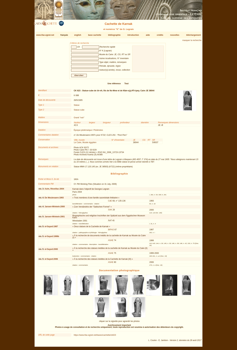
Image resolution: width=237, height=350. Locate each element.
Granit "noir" (79, 119)
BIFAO (111, 231)
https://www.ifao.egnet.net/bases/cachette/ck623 (95, 336)
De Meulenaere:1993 (54, 199)
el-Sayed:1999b (52, 238)
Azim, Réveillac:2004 (54, 190)
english (77, 35)
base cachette (94, 35)
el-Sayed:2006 (51, 260)
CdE (110, 202)
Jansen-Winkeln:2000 (55, 208)
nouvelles (174, 35)
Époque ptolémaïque (83, 131)
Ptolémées (98, 131)
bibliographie (114, 35)
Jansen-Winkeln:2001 (55, 218)
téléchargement (193, 35)
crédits (160, 35)
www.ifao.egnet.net (45, 35)
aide (148, 35)
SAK (110, 211)
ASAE (110, 241)
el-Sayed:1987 (51, 228)
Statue (76, 106)
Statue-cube (79, 111)
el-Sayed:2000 (51, 250)
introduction (133, 35)
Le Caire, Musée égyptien (85, 144)
